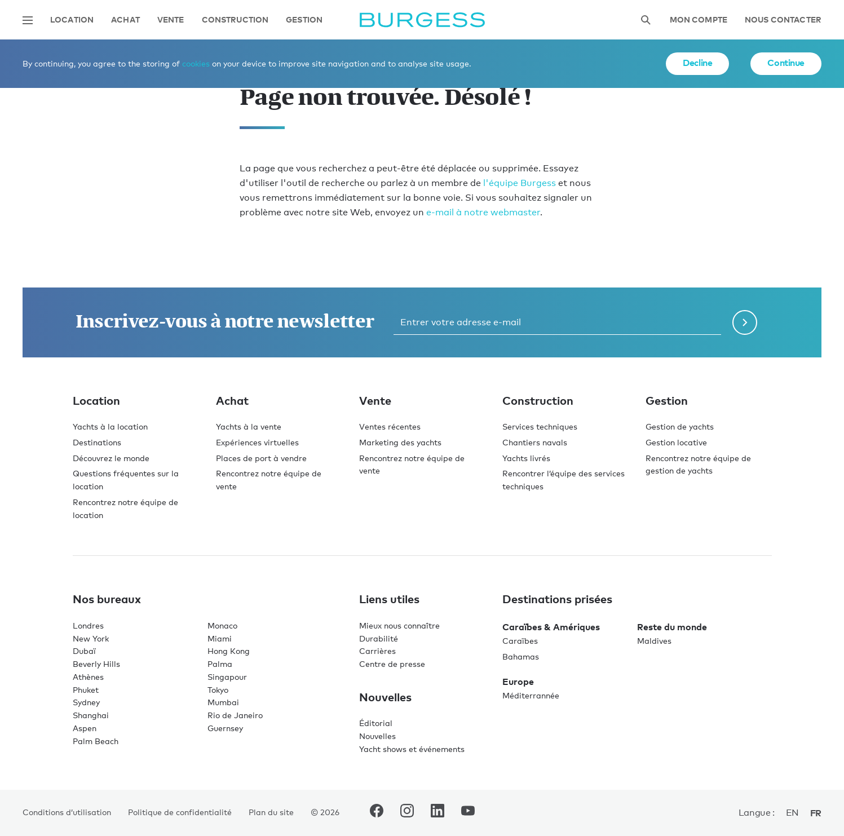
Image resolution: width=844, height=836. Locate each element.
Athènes (88, 677)
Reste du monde (672, 626)
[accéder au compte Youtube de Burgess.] (468, 813)
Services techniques (539, 426)
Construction (235, 20)
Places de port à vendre (261, 458)
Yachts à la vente (248, 426)
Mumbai (223, 702)
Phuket (86, 690)
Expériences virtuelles (257, 442)
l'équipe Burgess (519, 183)
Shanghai (91, 715)
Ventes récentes (390, 426)
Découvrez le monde (111, 458)
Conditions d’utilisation (67, 812)
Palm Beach (95, 741)
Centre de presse (392, 664)
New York (91, 638)
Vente (170, 20)
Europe (518, 681)
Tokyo (217, 690)
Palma (219, 664)
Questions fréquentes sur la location (126, 479)
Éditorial (375, 723)
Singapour (227, 677)
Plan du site (271, 812)
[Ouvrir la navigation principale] (27, 20)
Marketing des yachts (400, 442)
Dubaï (84, 651)
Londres (88, 625)
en (792, 812)
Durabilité (378, 638)
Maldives (654, 640)
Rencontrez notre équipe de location (125, 508)
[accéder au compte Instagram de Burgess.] (407, 813)
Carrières (377, 651)
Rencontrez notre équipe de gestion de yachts (698, 464)
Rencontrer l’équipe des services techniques (563, 479)
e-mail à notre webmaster (483, 212)
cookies (196, 63)
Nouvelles (377, 736)
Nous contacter (783, 20)
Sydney (86, 702)
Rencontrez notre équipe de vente (268, 479)
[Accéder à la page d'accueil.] (422, 20)
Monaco (222, 625)
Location (72, 20)
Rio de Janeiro (235, 715)
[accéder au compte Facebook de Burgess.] (376, 813)
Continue (786, 62)
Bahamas (520, 656)
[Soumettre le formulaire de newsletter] (744, 322)
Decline (697, 62)
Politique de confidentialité (180, 812)
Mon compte (698, 20)
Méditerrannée (530, 695)
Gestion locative (676, 442)
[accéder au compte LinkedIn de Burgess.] (437, 813)
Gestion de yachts (680, 426)
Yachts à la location (110, 426)
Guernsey (225, 728)
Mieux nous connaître (399, 625)
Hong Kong (228, 651)
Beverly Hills (96, 664)
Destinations (97, 442)
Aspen (84, 728)
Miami (219, 638)
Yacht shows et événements (412, 749)
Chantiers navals (534, 442)
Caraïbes (520, 640)
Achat (125, 20)
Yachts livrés (526, 458)
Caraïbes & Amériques (551, 626)
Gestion (304, 20)
